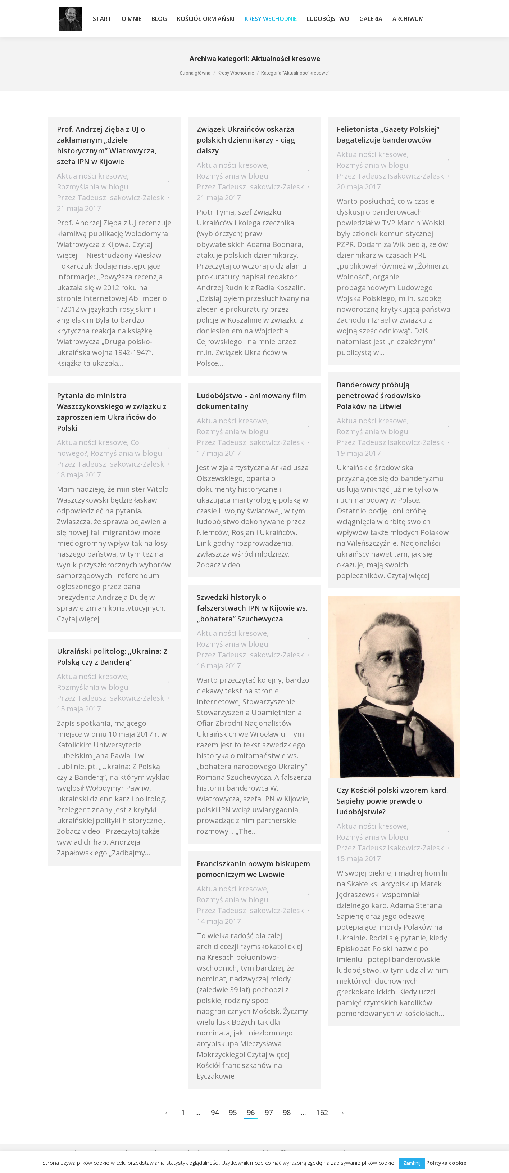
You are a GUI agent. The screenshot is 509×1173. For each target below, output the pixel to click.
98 (287, 1112)
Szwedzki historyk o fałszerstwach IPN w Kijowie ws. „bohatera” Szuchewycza (252, 608)
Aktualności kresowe (92, 176)
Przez (111, 197)
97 (269, 1112)
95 (233, 1112)
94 (215, 1112)
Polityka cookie (446, 1162)
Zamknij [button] (412, 1163)
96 (251, 1112)
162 (322, 1112)
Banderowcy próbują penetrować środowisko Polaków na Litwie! (379, 395)
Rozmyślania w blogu (92, 187)
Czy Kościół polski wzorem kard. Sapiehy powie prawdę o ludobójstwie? (392, 801)
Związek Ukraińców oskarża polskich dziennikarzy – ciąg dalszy (246, 140)
